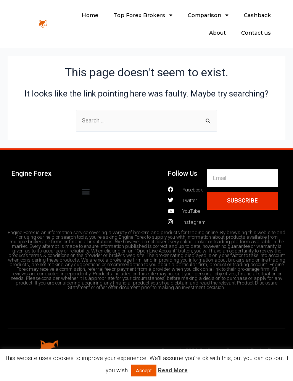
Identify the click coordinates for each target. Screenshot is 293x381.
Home (90, 15)
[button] (85, 191)
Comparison (208, 15)
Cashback (257, 15)
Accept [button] (144, 370)
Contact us (256, 32)
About (217, 32)
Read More (173, 370)
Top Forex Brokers (143, 15)
